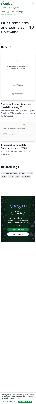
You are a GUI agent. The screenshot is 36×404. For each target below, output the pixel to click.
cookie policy (16, 398)
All (8, 12)
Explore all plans (18, 234)
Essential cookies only (10, 401)
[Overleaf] (7, 3)
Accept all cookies (25, 402)
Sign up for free (18, 229)
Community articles (8, 15)
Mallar (13, 12)
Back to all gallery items (10, 8)
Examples (20, 12)
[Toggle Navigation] (32, 3)
